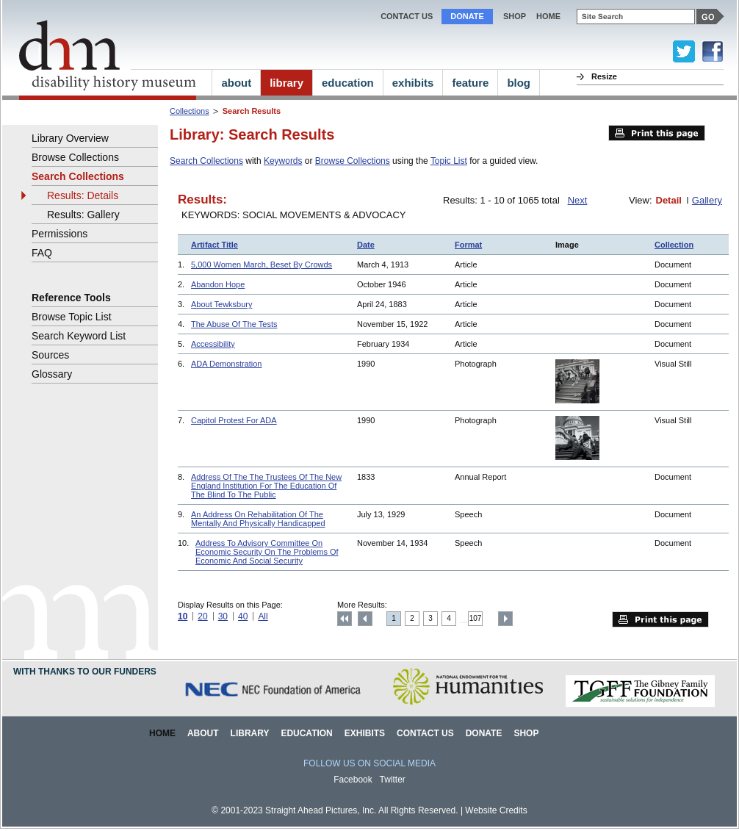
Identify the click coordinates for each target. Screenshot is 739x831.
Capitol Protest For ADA (234, 420)
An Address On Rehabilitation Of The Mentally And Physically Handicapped (258, 519)
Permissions (59, 234)
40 (243, 616)
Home (162, 733)
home (548, 16)
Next (578, 200)
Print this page (656, 133)
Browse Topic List (72, 317)
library (286, 82)
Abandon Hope (218, 284)
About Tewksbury (221, 304)
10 (182, 616)
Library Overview (70, 138)
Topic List (448, 161)
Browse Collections (352, 161)
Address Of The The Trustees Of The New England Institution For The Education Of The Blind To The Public (266, 485)
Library (250, 733)
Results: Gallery (83, 214)
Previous (365, 618)
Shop (514, 16)
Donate (467, 16)
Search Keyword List (79, 336)
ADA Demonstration (226, 363)
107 (475, 618)
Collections (189, 111)
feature (470, 82)
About (203, 733)
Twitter (392, 779)
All (262, 616)
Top (344, 618)
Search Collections (206, 161)
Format (468, 244)
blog (518, 82)
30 (223, 616)
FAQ (42, 253)
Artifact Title (214, 244)
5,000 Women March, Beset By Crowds (261, 264)
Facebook (353, 779)
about (236, 82)
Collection (674, 244)
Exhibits (365, 733)
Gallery (707, 200)
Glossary (52, 374)
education (348, 82)
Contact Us (407, 16)
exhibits (413, 82)
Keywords (283, 161)
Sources (50, 355)
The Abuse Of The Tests (234, 324)
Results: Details (82, 195)
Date (366, 244)
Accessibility (213, 343)
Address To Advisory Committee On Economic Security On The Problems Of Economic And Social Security (267, 552)
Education (306, 733)
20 (202, 616)
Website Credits (496, 810)
